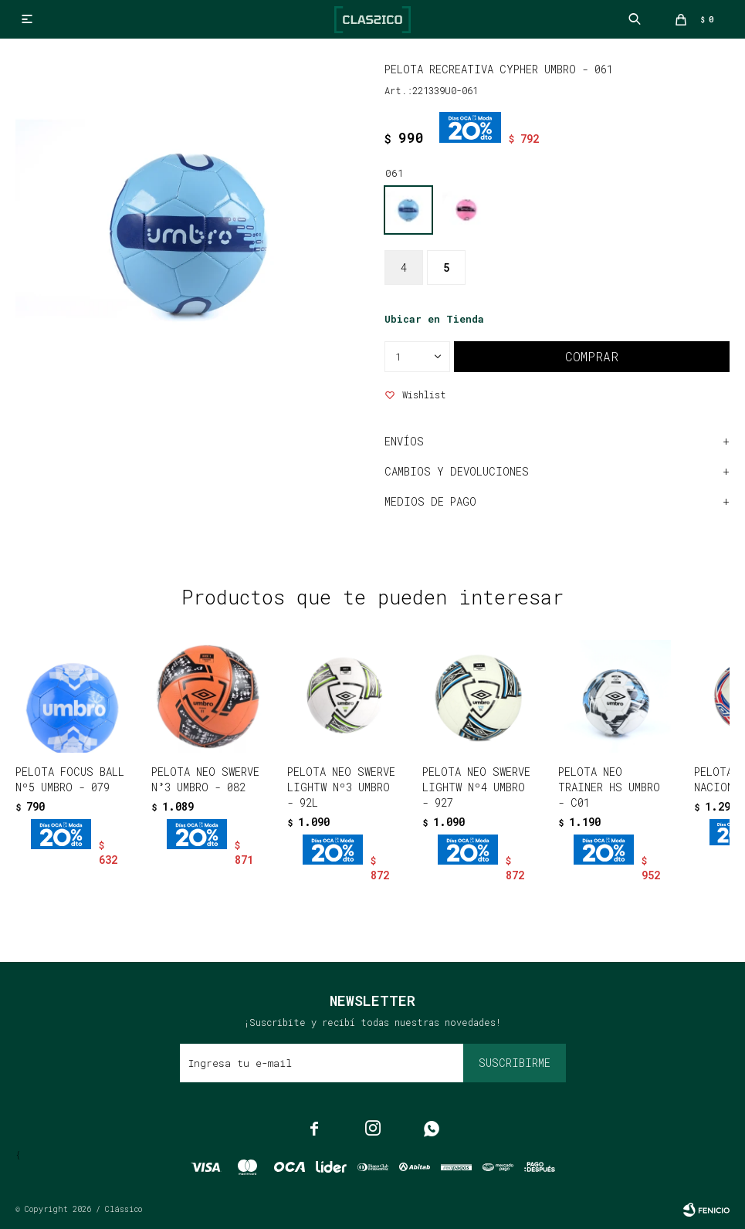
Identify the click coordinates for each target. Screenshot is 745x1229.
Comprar (591, 356)
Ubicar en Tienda (434, 319)
